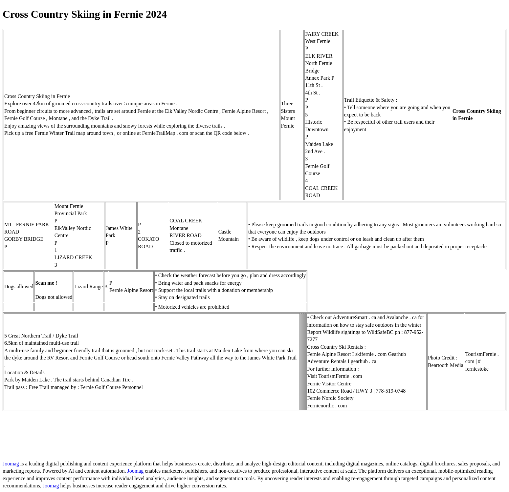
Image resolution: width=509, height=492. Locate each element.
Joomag (11, 463)
